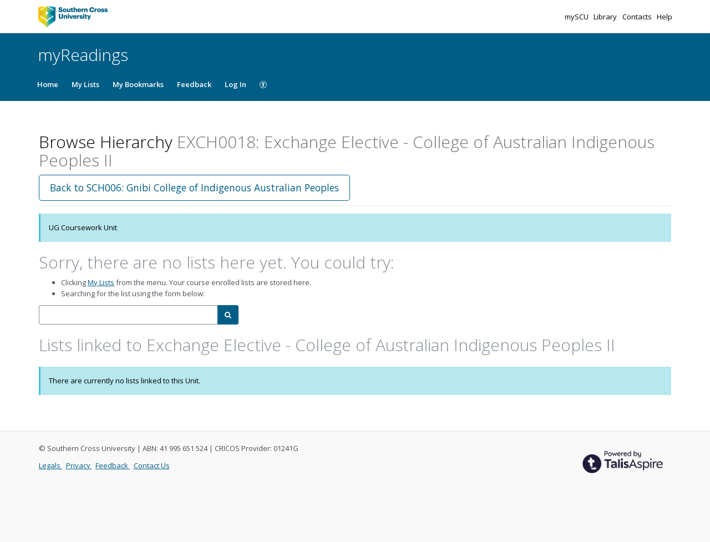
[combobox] (128, 315)
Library (606, 17)
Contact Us (152, 465)
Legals (50, 465)
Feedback (194, 84)
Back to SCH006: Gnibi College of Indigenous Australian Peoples (194, 187)
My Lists (85, 84)
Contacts (637, 17)
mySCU (577, 17)
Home (47, 84)
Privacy (79, 465)
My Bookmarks (138, 84)
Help (664, 17)
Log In (235, 84)
